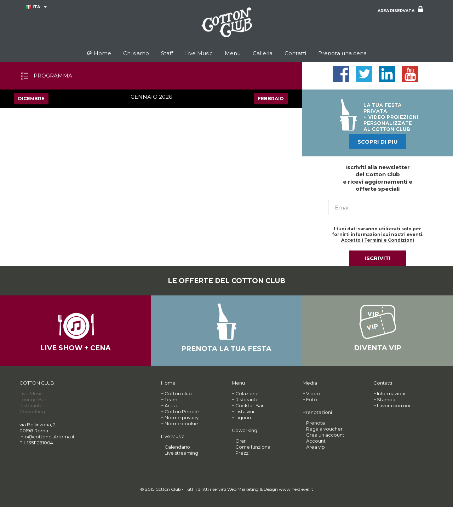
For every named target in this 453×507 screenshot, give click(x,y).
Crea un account (325, 435)
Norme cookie (181, 423)
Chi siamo (136, 53)
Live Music (199, 53)
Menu (233, 53)
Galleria (263, 53)
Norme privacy (182, 417)
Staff (167, 53)
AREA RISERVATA (400, 9)
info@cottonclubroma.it (47, 436)
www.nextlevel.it (296, 489)
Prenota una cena (342, 53)
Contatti (295, 53)
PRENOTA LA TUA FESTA (226, 349)
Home (99, 53)
